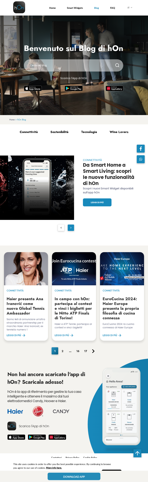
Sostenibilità (59, 132)
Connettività (29, 132)
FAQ (112, 7)
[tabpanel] (37, 188)
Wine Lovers (119, 132)
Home (52, 7)
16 (77, 351)
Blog (96, 7)
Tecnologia (89, 132)
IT (130, 8)
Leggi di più (97, 202)
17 (85, 351)
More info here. (54, 467)
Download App (74, 476)
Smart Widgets (75, 7)
